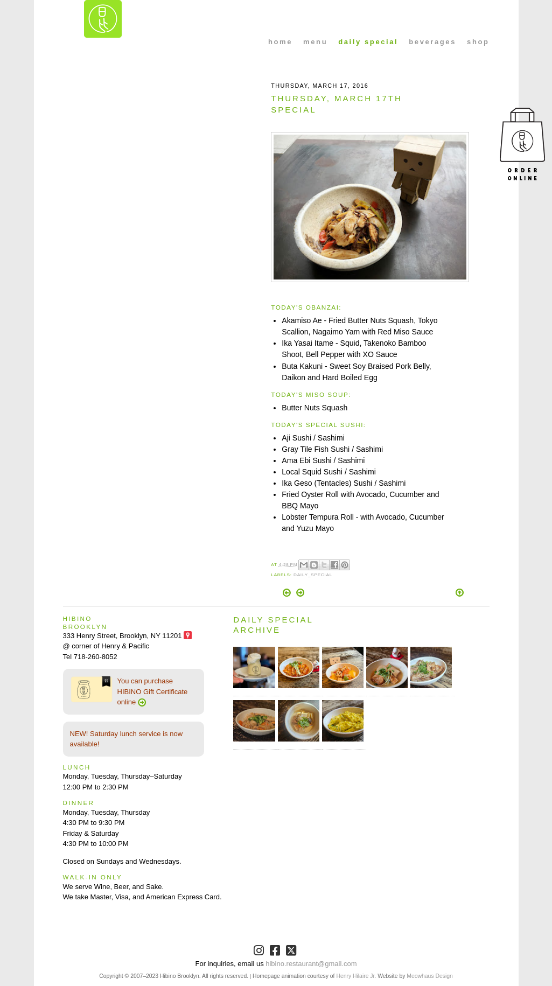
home (280, 42)
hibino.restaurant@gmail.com (311, 964)
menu (315, 42)
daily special (368, 42)
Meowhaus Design (429, 976)
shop (478, 42)
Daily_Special (313, 574)
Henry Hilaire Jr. (356, 976)
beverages (432, 42)
